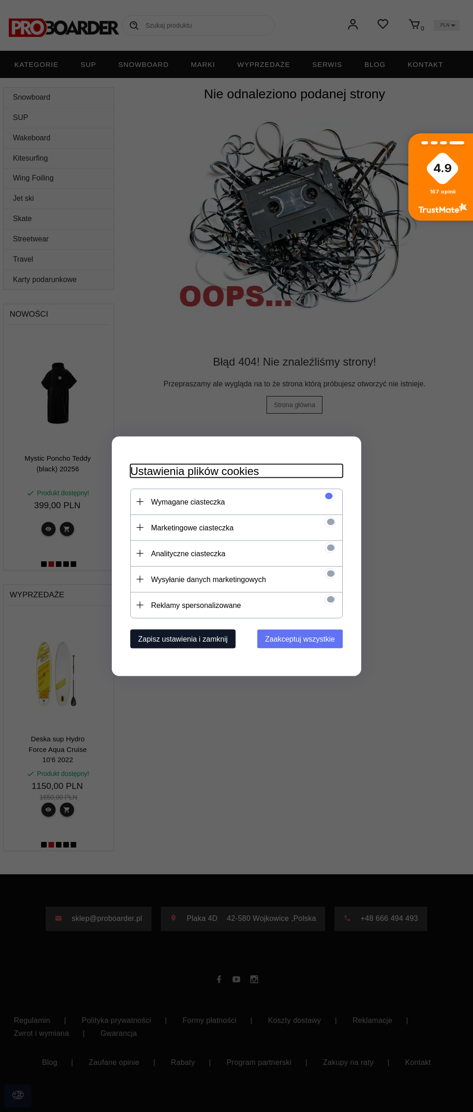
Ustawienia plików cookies (194, 470)
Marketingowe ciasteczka (192, 527)
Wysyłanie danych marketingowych (208, 579)
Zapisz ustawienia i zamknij (183, 639)
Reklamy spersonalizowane (196, 605)
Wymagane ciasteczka (188, 501)
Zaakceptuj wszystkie (300, 639)
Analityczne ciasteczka (188, 553)
